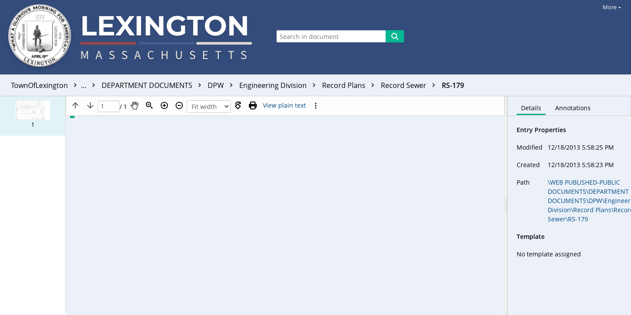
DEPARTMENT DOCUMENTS (154, 85)
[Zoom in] (164, 105)
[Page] (109, 106)
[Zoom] (149, 105)
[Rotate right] (237, 105)
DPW (222, 85)
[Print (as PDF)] (252, 105)
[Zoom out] (179, 105)
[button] (32, 116)
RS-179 (453, 85)
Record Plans (350, 85)
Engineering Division (279, 85)
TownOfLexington (55, 85)
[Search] (395, 36)
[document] (569, 205)
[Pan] (134, 105)
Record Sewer (410, 85)
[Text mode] (284, 105)
